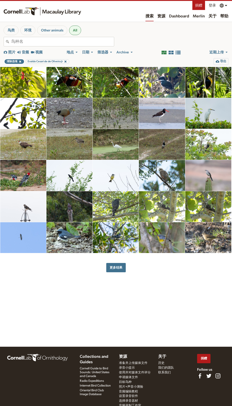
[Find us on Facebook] (200, 376)
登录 (212, 5)
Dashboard (179, 16)
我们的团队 (166, 367)
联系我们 (164, 372)
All (75, 30)
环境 (27, 30)
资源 (161, 16)
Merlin (199, 16)
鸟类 (11, 30)
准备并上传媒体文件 (133, 363)
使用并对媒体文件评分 (135, 372)
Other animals (52, 30)
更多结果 (116, 267)
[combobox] (62, 41)
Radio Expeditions (92, 380)
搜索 (149, 16)
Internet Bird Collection (95, 385)
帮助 (224, 16)
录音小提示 (127, 367)
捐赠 (198, 5)
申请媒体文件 (128, 377)
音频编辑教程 (128, 391)
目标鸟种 (125, 382)
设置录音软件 (128, 396)
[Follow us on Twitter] (209, 376)
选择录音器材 (128, 400)
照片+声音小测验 (131, 386)
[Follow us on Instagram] (218, 376)
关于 (212, 16)
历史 (161, 363)
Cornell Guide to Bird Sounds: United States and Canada (94, 372)
